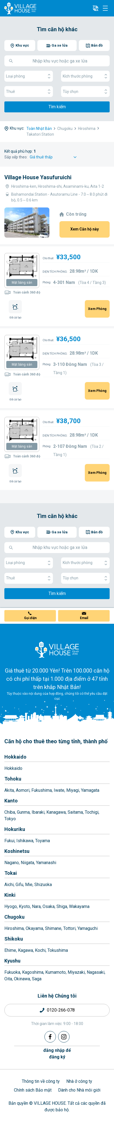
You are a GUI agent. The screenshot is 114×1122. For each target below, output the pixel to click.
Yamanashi (46, 862)
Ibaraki (38, 812)
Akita (9, 790)
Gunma (23, 812)
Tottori (69, 928)
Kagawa (25, 950)
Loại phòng (28, 76)
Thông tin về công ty (41, 1081)
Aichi (9, 884)
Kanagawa (56, 812)
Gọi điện (30, 618)
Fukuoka (12, 972)
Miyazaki (76, 972)
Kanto (11, 801)
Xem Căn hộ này (84, 229)
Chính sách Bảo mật (33, 1090)
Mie (28, 884)
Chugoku (14, 917)
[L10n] (95, 8)
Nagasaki (95, 972)
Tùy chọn (85, 91)
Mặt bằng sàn (22, 282)
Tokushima (57, 950)
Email (84, 618)
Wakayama (79, 906)
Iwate (59, 790)
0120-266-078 (61, 1010)
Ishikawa (24, 840)
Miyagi (72, 790)
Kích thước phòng (85, 76)
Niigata (27, 862)
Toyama (42, 840)
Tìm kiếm (57, 106)
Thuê (28, 91)
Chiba (9, 812)
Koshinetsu (16, 851)
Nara (36, 906)
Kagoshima (32, 972)
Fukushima (41, 790)
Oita (8, 978)
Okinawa (22, 978)
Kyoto (24, 906)
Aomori (22, 790)
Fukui (9, 840)
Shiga (61, 906)
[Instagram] (64, 1037)
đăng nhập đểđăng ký (57, 1054)
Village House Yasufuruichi (37, 177)
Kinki (10, 895)
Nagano (11, 862)
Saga (36, 978)
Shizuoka (43, 884)
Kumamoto (55, 972)
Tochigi (91, 812)
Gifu (19, 884)
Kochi (40, 950)
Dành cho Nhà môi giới (79, 1090)
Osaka (49, 906)
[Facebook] (50, 1037)
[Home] (57, 649)
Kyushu (12, 961)
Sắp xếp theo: (16, 157)
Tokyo (10, 818)
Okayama (34, 928)
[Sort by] (54, 157)
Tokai (10, 873)
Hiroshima (14, 928)
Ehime (10, 950)
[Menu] (105, 8)
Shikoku (13, 939)
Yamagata (90, 790)
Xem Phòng (97, 309)
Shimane (53, 928)
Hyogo (10, 906)
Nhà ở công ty (79, 1081)
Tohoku (12, 779)
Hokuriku (14, 829)
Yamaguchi (87, 928)
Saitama (75, 812)
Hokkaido (15, 757)
